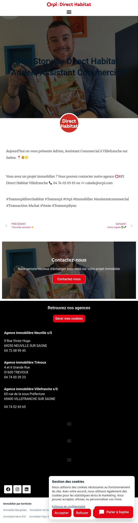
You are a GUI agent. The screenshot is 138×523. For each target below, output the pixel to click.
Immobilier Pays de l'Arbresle (45, 516)
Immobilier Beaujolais (15, 510)
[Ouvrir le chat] (113, 512)
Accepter (62, 513)
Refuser (82, 513)
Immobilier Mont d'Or (14, 516)
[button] (69, 12)
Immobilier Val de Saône (43, 510)
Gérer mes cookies (69, 318)
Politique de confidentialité (68, 506)
